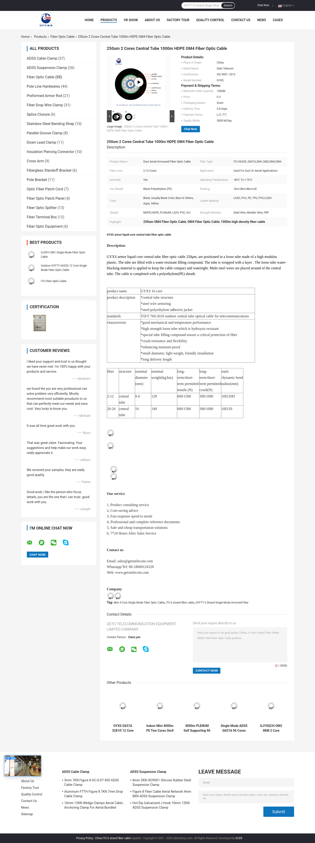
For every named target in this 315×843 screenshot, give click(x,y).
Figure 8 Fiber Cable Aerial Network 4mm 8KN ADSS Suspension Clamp (162, 794)
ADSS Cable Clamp (42, 58)
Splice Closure (38, 114)
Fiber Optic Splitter (42, 208)
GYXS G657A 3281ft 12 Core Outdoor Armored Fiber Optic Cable (122, 728)
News (261, 20)
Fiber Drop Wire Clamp (45, 105)
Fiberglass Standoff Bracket (49, 170)
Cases (278, 20)
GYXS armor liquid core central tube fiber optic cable (139, 234)
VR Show (131, 20)
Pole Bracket (37, 180)
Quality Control (210, 20)
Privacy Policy (84, 838)
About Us (152, 20)
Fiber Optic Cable (62, 36)
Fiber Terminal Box (42, 217)
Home (89, 20)
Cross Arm (35, 161)
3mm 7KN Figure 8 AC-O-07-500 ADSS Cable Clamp (91, 782)
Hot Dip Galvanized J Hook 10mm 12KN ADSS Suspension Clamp (161, 805)
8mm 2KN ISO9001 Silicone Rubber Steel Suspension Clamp (162, 782)
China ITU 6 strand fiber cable (113, 838)
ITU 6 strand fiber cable (180, 602)
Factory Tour (178, 20)
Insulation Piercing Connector (50, 152)
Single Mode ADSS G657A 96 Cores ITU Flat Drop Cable (234, 728)
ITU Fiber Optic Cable (53, 281)
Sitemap (27, 814)
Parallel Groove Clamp (45, 133)
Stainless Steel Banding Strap (50, 124)
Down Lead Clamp (41, 142)
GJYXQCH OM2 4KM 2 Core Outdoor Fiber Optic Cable (271, 728)
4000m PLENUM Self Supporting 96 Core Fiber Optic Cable (197, 728)
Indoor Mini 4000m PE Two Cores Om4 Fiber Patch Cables (160, 728)
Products (109, 20)
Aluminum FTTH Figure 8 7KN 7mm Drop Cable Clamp (93, 794)
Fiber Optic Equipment (45, 226)
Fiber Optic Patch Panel (46, 198)
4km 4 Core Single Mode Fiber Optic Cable (139, 602)
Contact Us (240, 20)
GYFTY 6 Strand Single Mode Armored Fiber (222, 602)
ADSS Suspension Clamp (47, 68)
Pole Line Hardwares (43, 86)
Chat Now (263, 5)
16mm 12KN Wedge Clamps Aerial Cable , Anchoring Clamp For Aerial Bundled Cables (94, 806)
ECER (239, 838)
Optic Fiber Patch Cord (45, 189)
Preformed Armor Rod (44, 96)
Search (228, 5)
